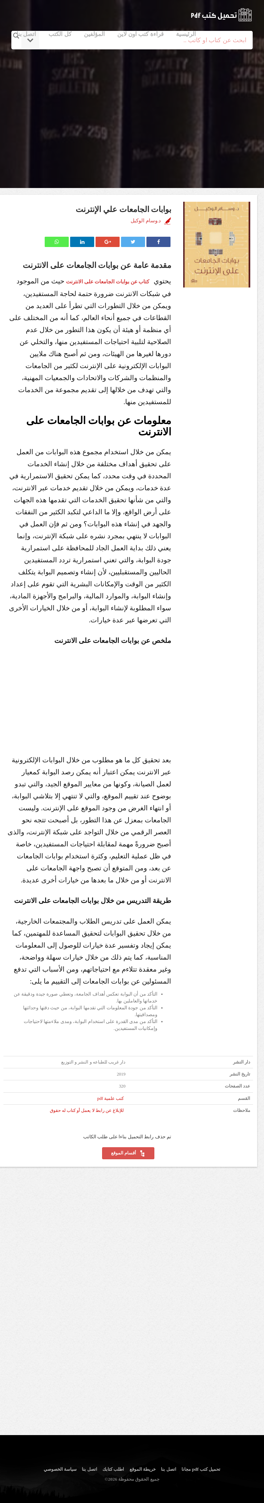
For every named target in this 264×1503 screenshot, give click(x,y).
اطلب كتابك (113, 1469)
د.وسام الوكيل (146, 220)
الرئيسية (186, 34)
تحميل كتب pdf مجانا (201, 1469)
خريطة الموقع (143, 1469)
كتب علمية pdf (110, 1098)
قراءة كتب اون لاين (140, 34)
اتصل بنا (26, 34)
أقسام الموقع (128, 1153)
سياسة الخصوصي (60, 1469)
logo (221, 14)
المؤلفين (94, 34)
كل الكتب (59, 34)
